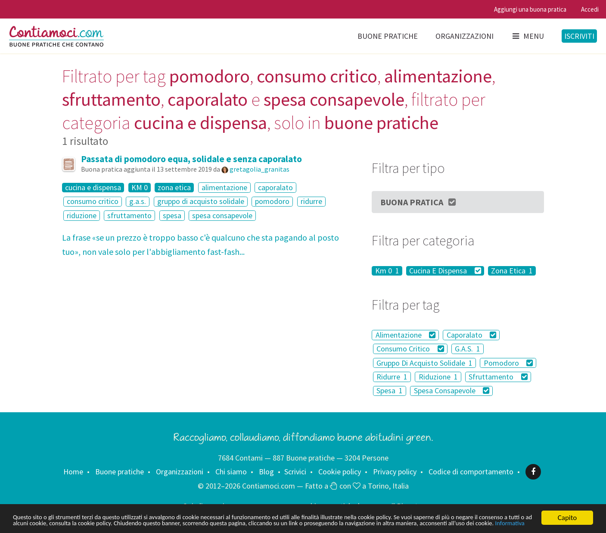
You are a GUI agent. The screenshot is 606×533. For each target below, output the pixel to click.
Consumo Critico (410, 349)
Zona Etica (512, 271)
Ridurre (391, 377)
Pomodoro (508, 363)
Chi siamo (231, 472)
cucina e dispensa (93, 187)
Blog (266, 472)
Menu (527, 36)
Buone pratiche (387, 36)
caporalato (275, 187)
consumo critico (92, 202)
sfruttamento (129, 215)
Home (73, 472)
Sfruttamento (498, 377)
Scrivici (295, 472)
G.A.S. (467, 349)
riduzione (81, 215)
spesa (172, 215)
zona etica (174, 187)
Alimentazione (406, 335)
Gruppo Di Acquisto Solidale (424, 363)
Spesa (389, 391)
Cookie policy (339, 472)
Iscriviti (579, 36)
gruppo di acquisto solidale (200, 202)
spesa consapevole (222, 215)
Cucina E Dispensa (445, 271)
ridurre (311, 202)
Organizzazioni (464, 36)
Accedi (590, 9)
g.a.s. (137, 202)
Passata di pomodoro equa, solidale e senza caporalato (191, 159)
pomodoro (272, 202)
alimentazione (224, 187)
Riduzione (438, 377)
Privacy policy (394, 472)
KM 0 (139, 187)
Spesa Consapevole (452, 391)
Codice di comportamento (471, 472)
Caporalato (472, 335)
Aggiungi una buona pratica (530, 9)
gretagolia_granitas (259, 169)
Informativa (161, 523)
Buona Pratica (418, 202)
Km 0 (387, 271)
